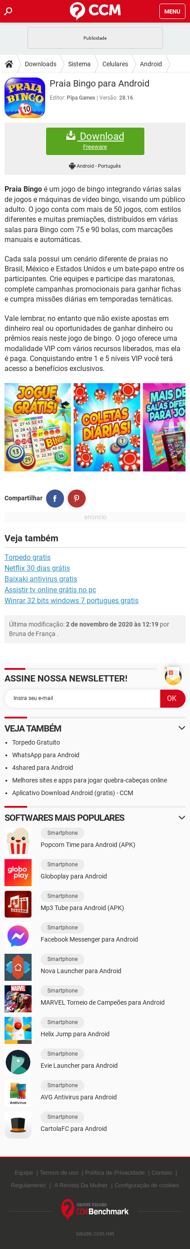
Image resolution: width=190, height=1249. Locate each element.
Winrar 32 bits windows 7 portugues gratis (72, 600)
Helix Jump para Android (75, 1034)
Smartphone (62, 833)
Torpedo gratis (28, 557)
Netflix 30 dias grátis (37, 568)
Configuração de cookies (147, 1185)
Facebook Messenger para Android (89, 939)
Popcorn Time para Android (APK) (88, 844)
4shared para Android (42, 767)
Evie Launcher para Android (79, 1065)
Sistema (79, 64)
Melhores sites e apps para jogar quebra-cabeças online (89, 780)
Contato (162, 1172)
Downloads (40, 64)
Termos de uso (59, 1172)
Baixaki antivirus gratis (41, 579)
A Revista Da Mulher (81, 1185)
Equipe (24, 1172)
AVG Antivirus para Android (79, 1097)
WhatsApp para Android (45, 755)
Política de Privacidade (114, 1172)
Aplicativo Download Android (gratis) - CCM (72, 792)
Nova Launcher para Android (81, 970)
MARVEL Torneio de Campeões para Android (103, 1002)
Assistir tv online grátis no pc (50, 590)
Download (95, 141)
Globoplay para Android (74, 876)
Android (151, 64)
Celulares (115, 64)
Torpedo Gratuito (36, 742)
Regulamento (28, 1185)
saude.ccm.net (95, 1233)
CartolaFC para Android (74, 1128)
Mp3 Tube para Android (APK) (82, 907)
